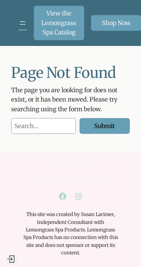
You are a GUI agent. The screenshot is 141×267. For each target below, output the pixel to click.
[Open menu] (22, 23)
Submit (104, 126)
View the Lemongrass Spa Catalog (58, 22)
